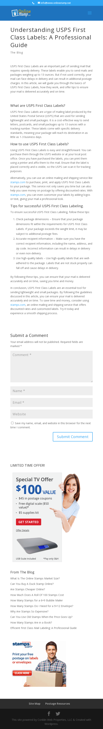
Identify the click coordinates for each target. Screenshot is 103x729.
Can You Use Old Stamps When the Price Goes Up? (41, 617)
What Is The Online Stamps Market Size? (35, 578)
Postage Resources (57, 703)
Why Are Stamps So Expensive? (29, 611)
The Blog (16, 52)
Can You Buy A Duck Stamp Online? (32, 584)
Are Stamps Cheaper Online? (27, 589)
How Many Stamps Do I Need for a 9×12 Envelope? (41, 606)
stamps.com (17, 182)
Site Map (34, 703)
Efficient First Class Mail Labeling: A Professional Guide (43, 628)
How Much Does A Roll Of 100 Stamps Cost (37, 595)
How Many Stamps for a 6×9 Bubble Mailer (36, 600)
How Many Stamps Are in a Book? (31, 622)
